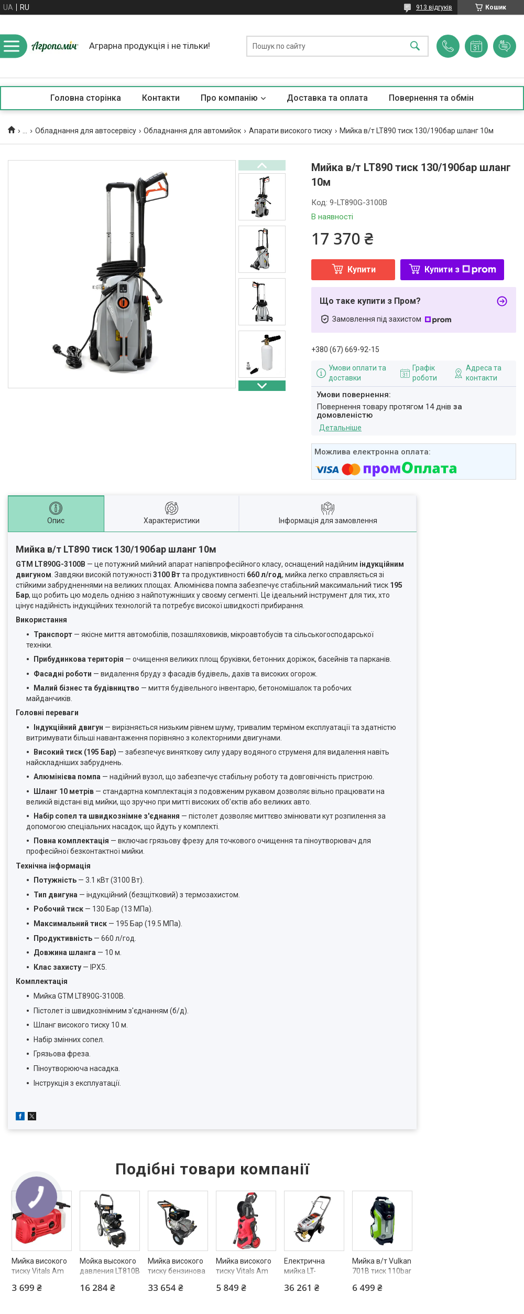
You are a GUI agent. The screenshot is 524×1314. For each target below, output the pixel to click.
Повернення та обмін (431, 98)
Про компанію (229, 98)
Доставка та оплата (327, 98)
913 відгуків (434, 7)
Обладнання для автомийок (192, 130)
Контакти (161, 98)
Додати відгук (504, 46)
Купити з (460, 269)
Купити (361, 269)
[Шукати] (415, 46)
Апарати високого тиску (290, 130)
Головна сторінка (85, 98)
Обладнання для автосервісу (85, 130)
